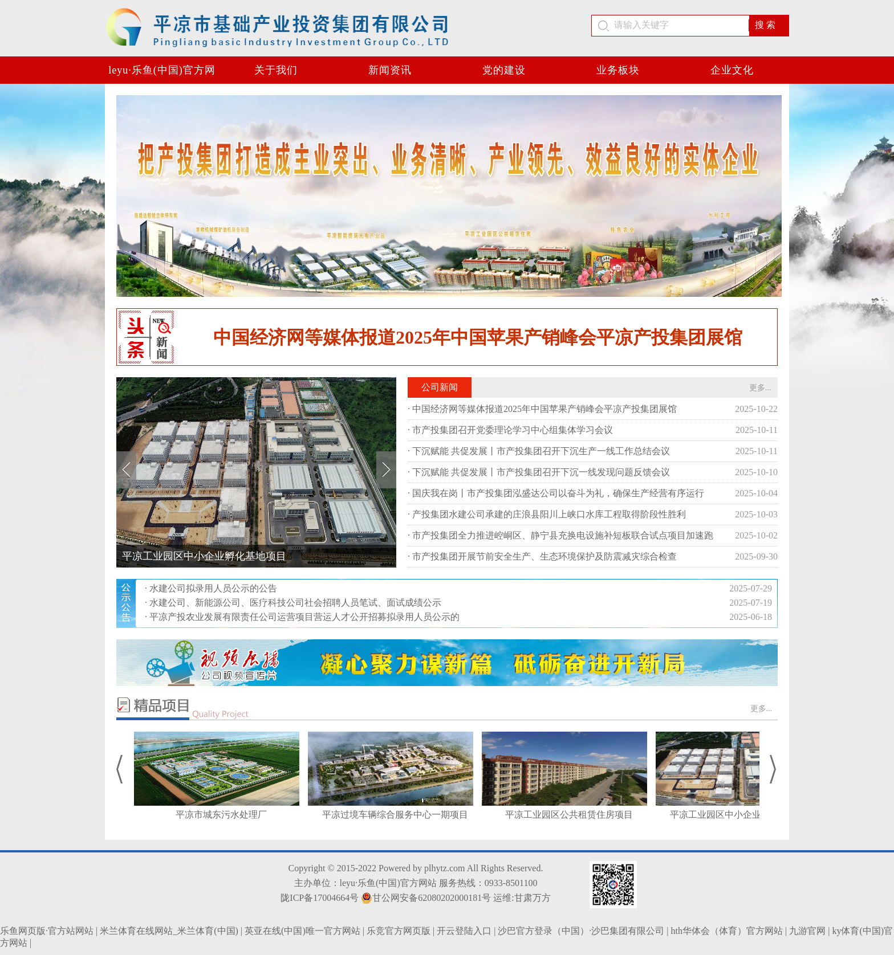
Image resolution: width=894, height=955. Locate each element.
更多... (760, 387)
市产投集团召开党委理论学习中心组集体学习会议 (512, 430)
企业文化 (732, 70)
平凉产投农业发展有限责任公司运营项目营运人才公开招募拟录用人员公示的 (304, 617)
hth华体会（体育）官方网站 (727, 931)
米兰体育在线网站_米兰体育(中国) (169, 931)
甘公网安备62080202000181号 (426, 898)
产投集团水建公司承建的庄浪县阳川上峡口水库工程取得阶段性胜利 (549, 514)
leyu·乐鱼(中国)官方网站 (161, 74)
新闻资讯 (390, 70)
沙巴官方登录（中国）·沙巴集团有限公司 (581, 931)
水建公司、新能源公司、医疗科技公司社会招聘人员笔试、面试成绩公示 (295, 602)
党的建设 (504, 70)
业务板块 (618, 70)
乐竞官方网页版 (398, 931)
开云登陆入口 (464, 931)
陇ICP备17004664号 (320, 898)
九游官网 (807, 931)
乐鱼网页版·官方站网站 (47, 931)
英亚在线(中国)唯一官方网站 (302, 931)
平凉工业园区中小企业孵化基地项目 (204, 556)
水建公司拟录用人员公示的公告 (213, 588)
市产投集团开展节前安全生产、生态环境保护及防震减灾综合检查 (544, 556)
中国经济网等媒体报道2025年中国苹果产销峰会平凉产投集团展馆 (477, 337)
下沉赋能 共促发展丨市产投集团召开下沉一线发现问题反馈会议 (541, 472)
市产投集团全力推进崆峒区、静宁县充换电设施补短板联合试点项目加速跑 (562, 535)
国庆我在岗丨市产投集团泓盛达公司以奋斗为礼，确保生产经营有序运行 (558, 493)
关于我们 (276, 70)
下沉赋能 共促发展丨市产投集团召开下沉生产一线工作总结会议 (541, 451)
